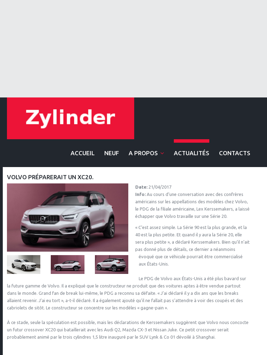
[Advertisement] (133, 48)
